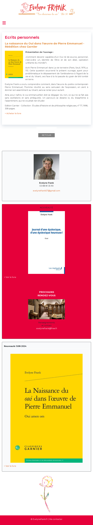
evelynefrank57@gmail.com (46, 191)
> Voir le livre (10, 277)
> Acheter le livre (13, 113)
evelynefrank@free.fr (46, 328)
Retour (46, 135)
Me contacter (55, 519)
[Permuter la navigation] (4, 22)
